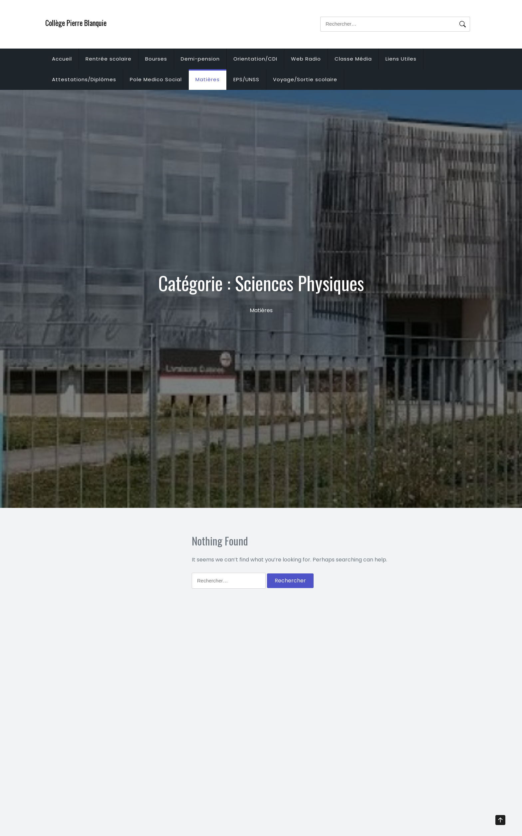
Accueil (62, 58)
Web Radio (306, 58)
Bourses (156, 58)
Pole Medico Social (156, 79)
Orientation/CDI (255, 58)
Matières (207, 79)
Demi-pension (200, 58)
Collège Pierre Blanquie (76, 22)
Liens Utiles (401, 58)
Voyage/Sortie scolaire (305, 79)
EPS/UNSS (246, 79)
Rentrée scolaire (108, 58)
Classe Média (353, 58)
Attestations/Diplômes (84, 79)
